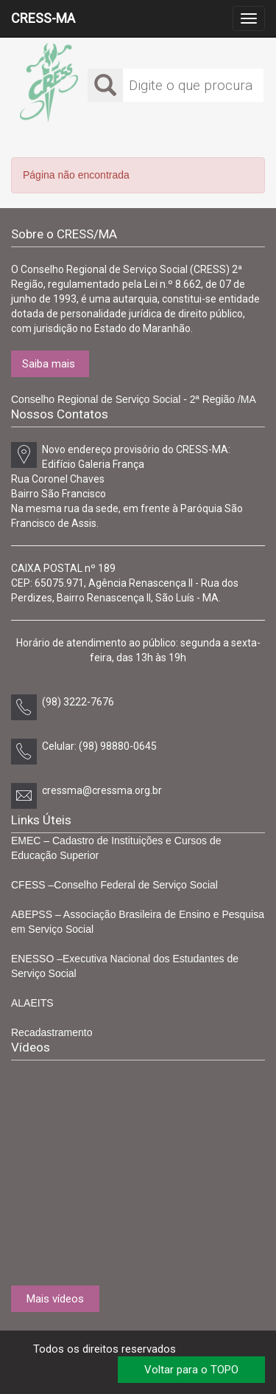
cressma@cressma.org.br (102, 790)
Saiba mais (48, 363)
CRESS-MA (43, 18)
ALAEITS (32, 1003)
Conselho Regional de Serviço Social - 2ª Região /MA (133, 399)
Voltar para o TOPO (191, 1369)
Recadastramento (52, 1032)
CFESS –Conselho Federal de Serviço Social (114, 885)
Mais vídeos (55, 1298)
